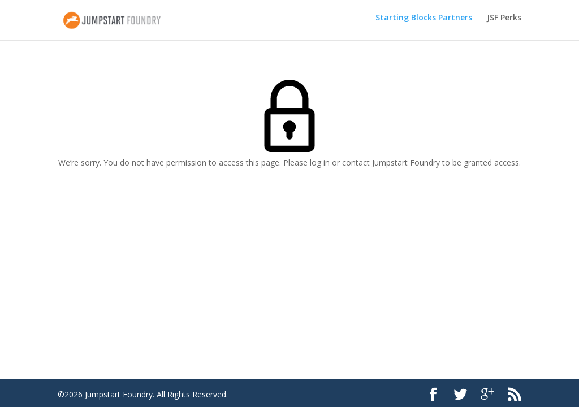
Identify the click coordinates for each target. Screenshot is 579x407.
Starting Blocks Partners (423, 23)
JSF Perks (504, 23)
